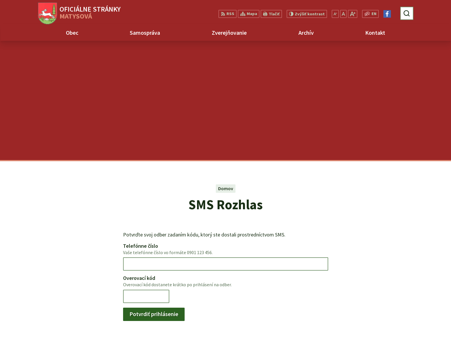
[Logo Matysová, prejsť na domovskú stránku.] (79, 13)
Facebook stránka (409, 321)
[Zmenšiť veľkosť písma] (335, 14)
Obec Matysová (57, 286)
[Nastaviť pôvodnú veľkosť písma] (343, 14)
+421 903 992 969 (407, 308)
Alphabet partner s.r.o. (84, 280)
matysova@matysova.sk (416, 315)
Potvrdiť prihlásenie (153, 194)
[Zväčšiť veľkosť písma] (352, 14)
